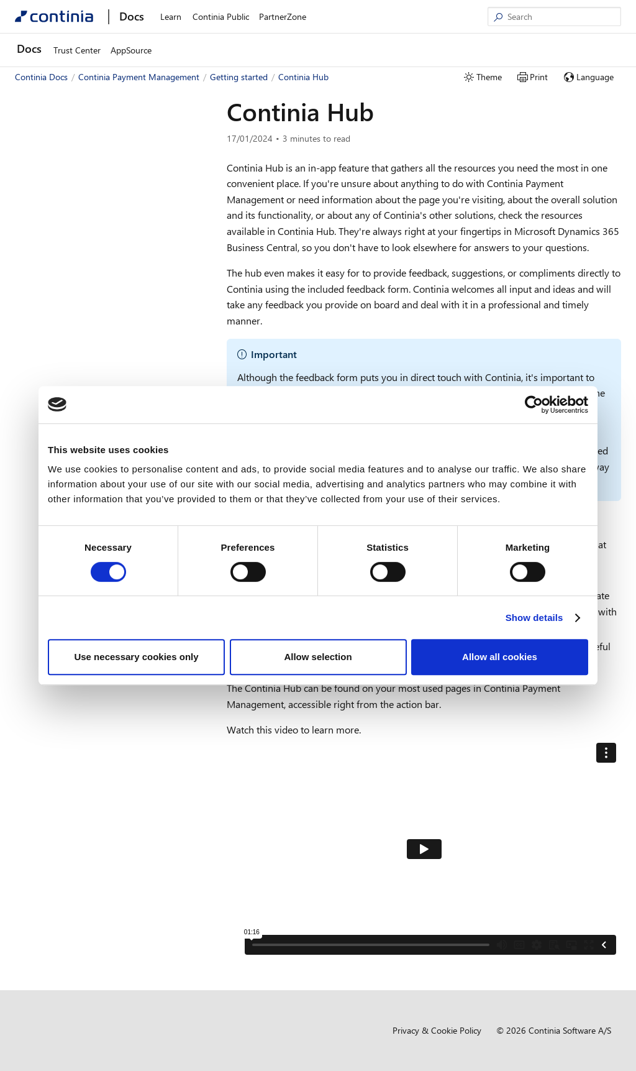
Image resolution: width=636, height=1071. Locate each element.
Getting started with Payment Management (91, 196)
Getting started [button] (49, 172)
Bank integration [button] (61, 325)
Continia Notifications (75, 343)
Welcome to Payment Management (92, 135)
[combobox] (106, 111)
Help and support (68, 306)
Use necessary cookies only (136, 656)
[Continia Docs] (54, 16)
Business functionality (75, 269)
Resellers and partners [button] (71, 380)
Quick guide (57, 220)
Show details (534, 617)
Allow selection (318, 656)
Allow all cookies (499, 656)
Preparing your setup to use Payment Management (106, 245)
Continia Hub (60, 361)
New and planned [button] (53, 153)
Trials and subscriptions (79, 288)
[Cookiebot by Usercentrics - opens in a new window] (533, 404)
